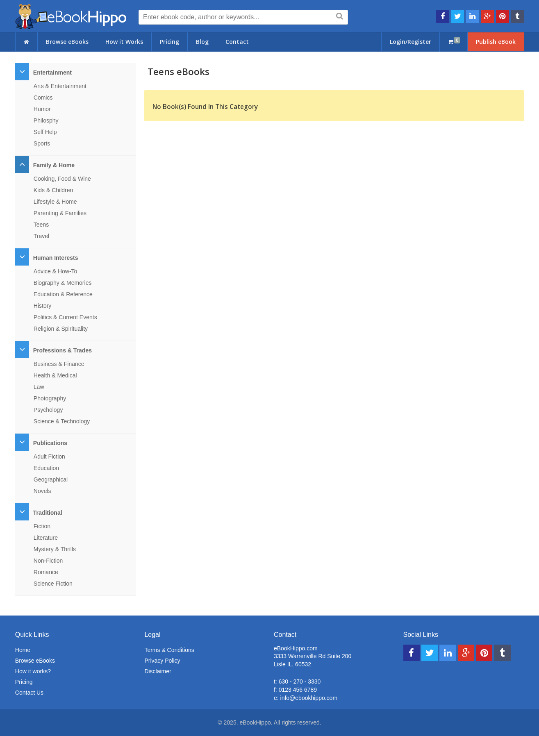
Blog (202, 41)
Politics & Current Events (65, 317)
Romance (46, 572)
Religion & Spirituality (61, 328)
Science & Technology (62, 421)
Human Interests (55, 257)
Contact (237, 41)
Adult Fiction (49, 456)
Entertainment (52, 72)
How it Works (124, 41)
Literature (46, 537)
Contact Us (29, 692)
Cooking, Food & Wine (62, 178)
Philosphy (46, 120)
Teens (41, 224)
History (43, 305)
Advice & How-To (55, 271)
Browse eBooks (67, 41)
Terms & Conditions (169, 650)
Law (39, 387)
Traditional (47, 512)
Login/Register (410, 41)
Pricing (169, 41)
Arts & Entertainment (60, 86)
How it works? (33, 671)
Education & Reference (63, 294)
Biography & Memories (63, 282)
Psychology (48, 410)
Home (22, 650)
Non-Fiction (48, 560)
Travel (41, 236)
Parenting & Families (60, 213)
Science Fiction (53, 583)
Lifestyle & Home (55, 201)
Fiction (42, 526)
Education (46, 468)
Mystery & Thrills (55, 549)
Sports (42, 143)
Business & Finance (59, 364)
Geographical (51, 479)
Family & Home (54, 165)
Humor (42, 109)
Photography (50, 398)
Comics (43, 97)
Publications (50, 443)
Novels (42, 491)
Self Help (45, 132)
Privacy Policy (162, 660)
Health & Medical (55, 375)
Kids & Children (53, 190)
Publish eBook (496, 41)
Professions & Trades (62, 350)
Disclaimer (157, 671)
